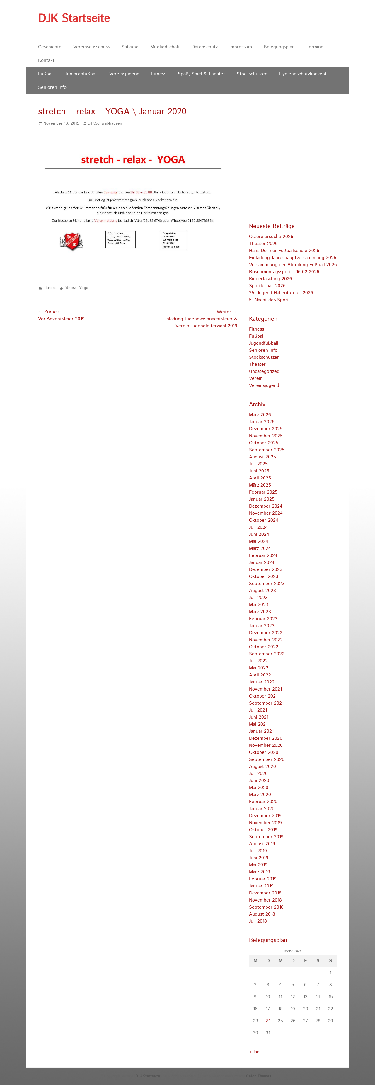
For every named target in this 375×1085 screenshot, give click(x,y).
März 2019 (259, 872)
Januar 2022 (262, 682)
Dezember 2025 (265, 429)
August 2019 (262, 844)
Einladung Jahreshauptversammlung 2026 (292, 257)
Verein (256, 378)
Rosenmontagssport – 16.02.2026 (284, 271)
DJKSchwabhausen (105, 123)
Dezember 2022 (265, 633)
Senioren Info (52, 87)
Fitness (158, 74)
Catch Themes (258, 1076)
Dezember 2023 (265, 569)
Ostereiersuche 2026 (271, 236)
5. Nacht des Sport (269, 300)
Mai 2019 (258, 865)
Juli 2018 (258, 921)
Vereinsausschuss (91, 47)
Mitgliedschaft (165, 47)
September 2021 (266, 703)
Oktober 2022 (263, 647)
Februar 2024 (263, 555)
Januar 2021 (261, 731)
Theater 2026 (263, 243)
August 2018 (262, 914)
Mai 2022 (258, 668)
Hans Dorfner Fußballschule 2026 (284, 250)
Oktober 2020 (263, 752)
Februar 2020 (263, 801)
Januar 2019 (261, 886)
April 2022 (260, 675)
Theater (257, 364)
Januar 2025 (262, 499)
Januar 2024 (262, 562)
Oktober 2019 (263, 829)
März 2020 (260, 794)
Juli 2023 (258, 597)
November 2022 (266, 640)
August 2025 (262, 457)
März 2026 (260, 414)
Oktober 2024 (263, 520)
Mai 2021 (258, 724)
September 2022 (266, 654)
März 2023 (260, 611)
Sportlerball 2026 (267, 286)
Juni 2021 (258, 717)
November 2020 (266, 745)
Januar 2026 (262, 422)
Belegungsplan (279, 47)
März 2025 (260, 485)
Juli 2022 (258, 661)
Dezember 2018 (265, 893)
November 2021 (265, 689)
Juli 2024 (258, 527)
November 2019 (265, 822)
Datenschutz (205, 47)
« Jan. (255, 1052)
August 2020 (262, 766)
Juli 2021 (258, 710)
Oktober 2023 (263, 576)
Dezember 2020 (265, 738)
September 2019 (266, 837)
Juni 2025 (259, 471)
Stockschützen (252, 74)
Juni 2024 (259, 534)
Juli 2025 (258, 464)
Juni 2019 (258, 858)
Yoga (83, 288)
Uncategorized (264, 371)
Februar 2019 (263, 879)
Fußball (46, 74)
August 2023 (262, 590)
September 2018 (266, 907)
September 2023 (266, 583)
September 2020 (266, 759)
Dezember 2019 (265, 815)
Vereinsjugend (124, 74)
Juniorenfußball (81, 74)
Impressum (240, 47)
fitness (70, 288)
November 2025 (266, 436)
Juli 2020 (258, 773)
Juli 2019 (258, 851)
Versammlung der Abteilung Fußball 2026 (293, 264)
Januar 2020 (262, 808)
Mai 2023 (258, 604)
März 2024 (260, 548)
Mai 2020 (258, 787)
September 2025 (266, 450)
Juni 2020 (259, 780)
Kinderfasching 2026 (270, 278)
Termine (314, 47)
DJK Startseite (74, 19)
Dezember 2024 (265, 506)
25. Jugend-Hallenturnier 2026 (281, 293)
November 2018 (265, 900)
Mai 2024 (258, 541)
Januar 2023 (262, 626)
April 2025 (260, 478)
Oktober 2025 (263, 443)
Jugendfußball (263, 343)
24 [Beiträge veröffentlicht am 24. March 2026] (268, 1021)
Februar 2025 (263, 492)
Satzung (130, 47)
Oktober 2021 (263, 696)
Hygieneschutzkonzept (303, 74)
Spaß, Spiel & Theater (201, 74)
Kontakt (46, 60)
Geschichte (50, 47)
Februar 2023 (263, 618)
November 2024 (266, 513)
